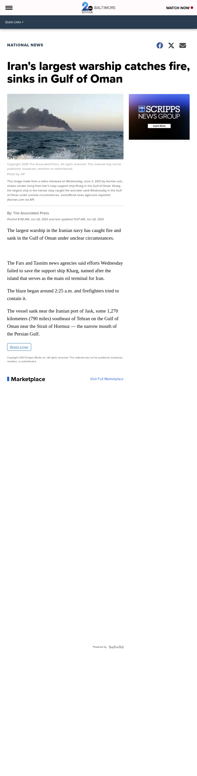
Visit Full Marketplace (107, 379)
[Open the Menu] (8, 7)
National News (25, 45)
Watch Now (179, 8)
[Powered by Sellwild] (116, 647)
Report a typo (19, 347)
